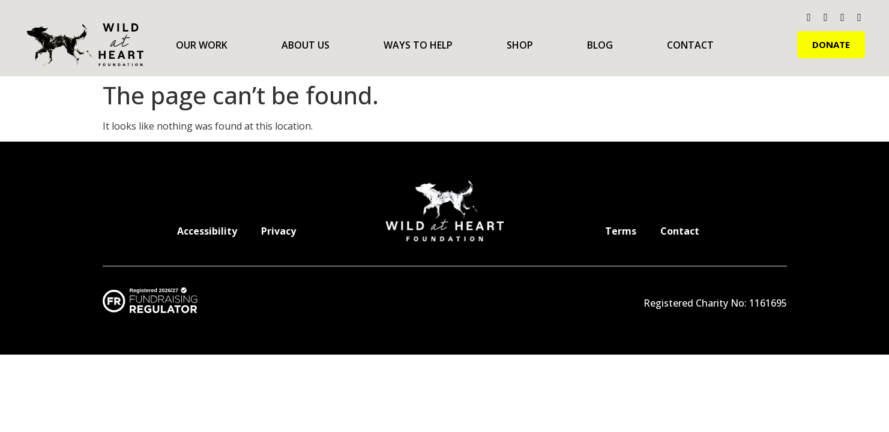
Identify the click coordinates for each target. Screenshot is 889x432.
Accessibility (207, 231)
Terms (620, 231)
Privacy (278, 231)
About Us (306, 45)
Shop (520, 45)
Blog (600, 45)
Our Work (202, 45)
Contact (690, 45)
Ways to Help (418, 45)
